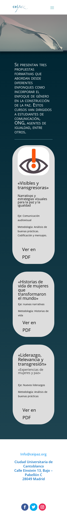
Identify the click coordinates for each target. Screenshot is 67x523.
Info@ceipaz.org (33, 454)
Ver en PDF (29, 253)
